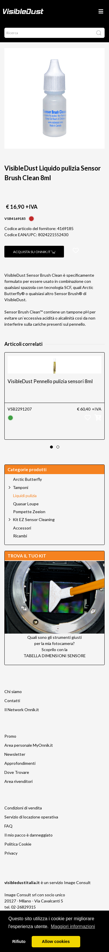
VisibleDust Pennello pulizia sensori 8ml (50, 381)
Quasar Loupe (26, 504)
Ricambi (20, 536)
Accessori (22, 528)
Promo (10, 736)
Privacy (10, 853)
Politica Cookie (17, 843)
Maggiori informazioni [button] (73, 926)
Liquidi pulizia (25, 495)
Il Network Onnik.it (21, 709)
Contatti (12, 700)
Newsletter (14, 754)
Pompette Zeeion (29, 511)
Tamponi (20, 487)
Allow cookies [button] (56, 941)
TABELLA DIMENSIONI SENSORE (55, 655)
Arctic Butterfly (27, 479)
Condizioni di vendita (23, 807)
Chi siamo (13, 691)
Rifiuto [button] (19, 941)
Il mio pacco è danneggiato (28, 834)
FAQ (8, 825)
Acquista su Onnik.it (34, 252)
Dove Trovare (16, 772)
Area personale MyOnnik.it (28, 745)
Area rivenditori (18, 781)
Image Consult (77, 882)
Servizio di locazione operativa (31, 816)
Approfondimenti (19, 763)
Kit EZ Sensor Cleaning (34, 519)
